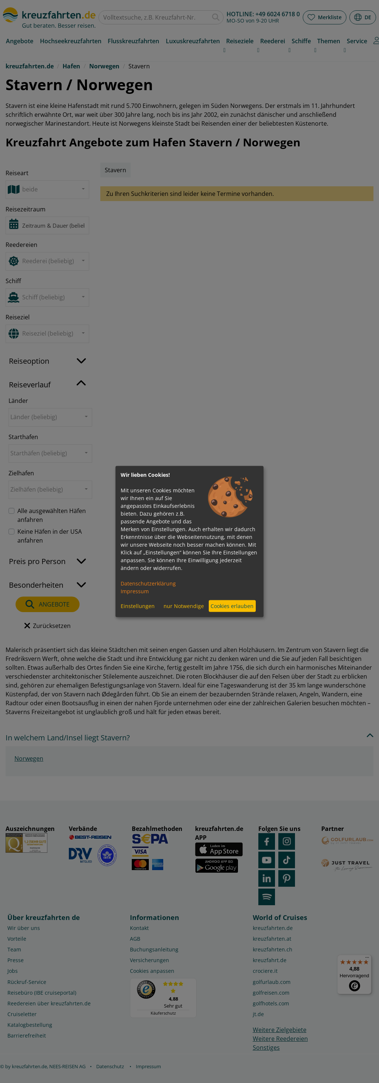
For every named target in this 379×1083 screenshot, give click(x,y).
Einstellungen (138, 606)
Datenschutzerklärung (148, 583)
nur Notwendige (184, 606)
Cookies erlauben (232, 606)
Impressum (135, 590)
